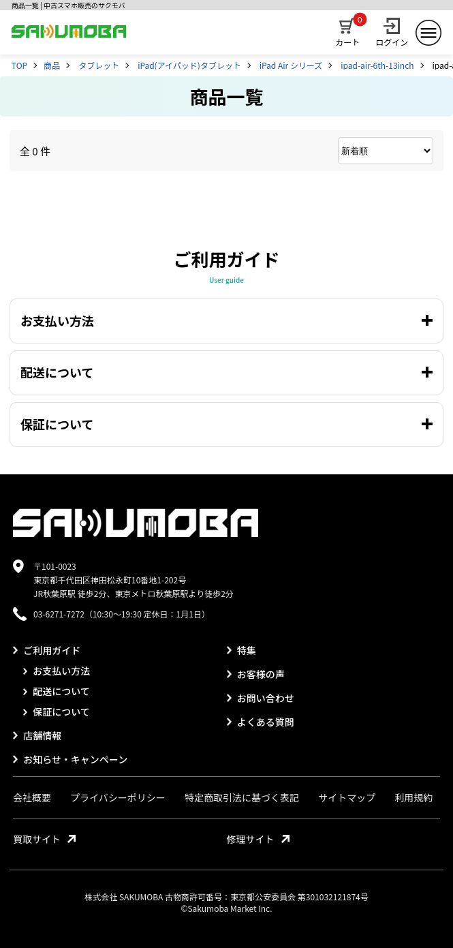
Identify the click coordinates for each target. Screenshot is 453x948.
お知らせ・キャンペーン (70, 759)
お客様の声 (256, 674)
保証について (56, 711)
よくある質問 (260, 722)
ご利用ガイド (46, 650)
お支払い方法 (56, 670)
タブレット (98, 65)
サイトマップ (346, 797)
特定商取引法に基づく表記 (242, 797)
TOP (19, 65)
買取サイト (44, 839)
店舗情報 (37, 735)
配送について (56, 691)
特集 (241, 650)
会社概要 (32, 797)
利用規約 (413, 797)
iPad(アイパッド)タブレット (189, 65)
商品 (52, 65)
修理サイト (258, 839)
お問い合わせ (260, 698)
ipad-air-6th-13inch (377, 65)
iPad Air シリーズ (291, 65)
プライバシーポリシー (118, 797)
